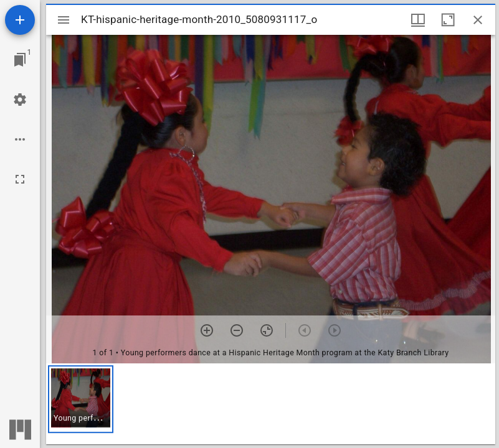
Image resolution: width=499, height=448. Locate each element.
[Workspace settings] (20, 99)
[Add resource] (20, 20)
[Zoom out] (237, 330)
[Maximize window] (448, 20)
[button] (80, 399)
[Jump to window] (20, 60)
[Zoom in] (207, 330)
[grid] (270, 403)
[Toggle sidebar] (63, 20)
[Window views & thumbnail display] (418, 20)
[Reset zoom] (267, 330)
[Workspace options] (20, 139)
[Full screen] (20, 179)
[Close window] (478, 20)
